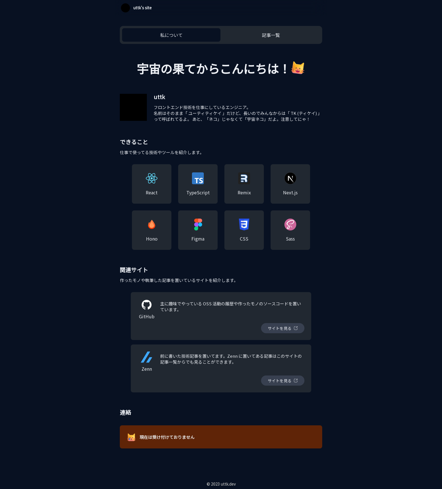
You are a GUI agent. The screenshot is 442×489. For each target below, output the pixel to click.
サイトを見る (279, 328)
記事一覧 (271, 35)
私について (171, 35)
